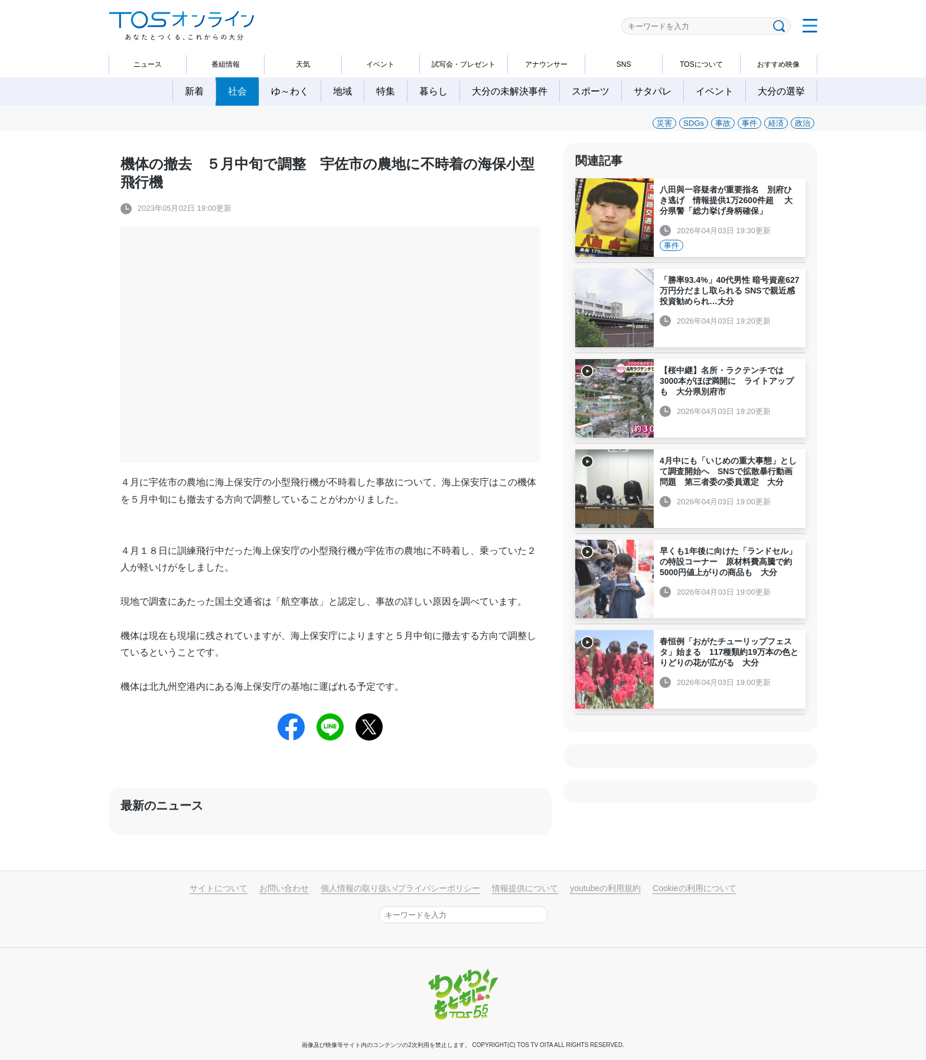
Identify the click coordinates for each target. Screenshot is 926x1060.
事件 (749, 123)
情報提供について (525, 888)
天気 (303, 64)
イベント (380, 64)
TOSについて (701, 64)
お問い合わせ (284, 888)
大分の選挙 (781, 91)
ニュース (147, 64)
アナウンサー (546, 64)
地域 (342, 91)
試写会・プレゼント (463, 64)
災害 (664, 123)
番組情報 (225, 64)
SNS (624, 64)
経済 (776, 123)
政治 (802, 123)
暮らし (433, 91)
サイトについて (218, 888)
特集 (385, 91)
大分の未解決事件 (509, 91)
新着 (194, 91)
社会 (237, 91)
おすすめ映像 (778, 64)
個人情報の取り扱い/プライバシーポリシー (400, 888)
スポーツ (590, 91)
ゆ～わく (290, 91)
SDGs (693, 123)
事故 (723, 123)
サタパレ (652, 91)
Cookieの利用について (694, 888)
